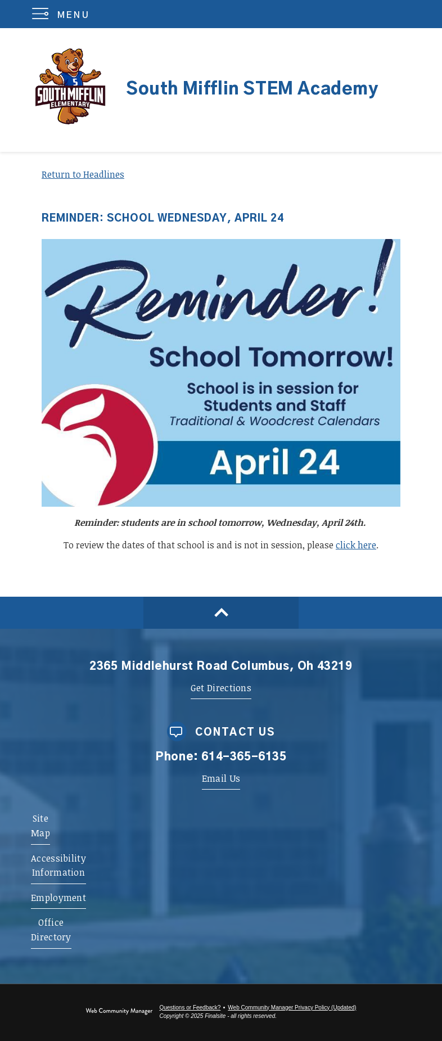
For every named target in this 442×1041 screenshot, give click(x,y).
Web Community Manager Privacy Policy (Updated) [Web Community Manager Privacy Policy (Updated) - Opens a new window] (292, 1007)
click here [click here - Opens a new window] (356, 545)
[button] (63, 14)
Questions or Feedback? (189, 1007)
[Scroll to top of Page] (221, 613)
